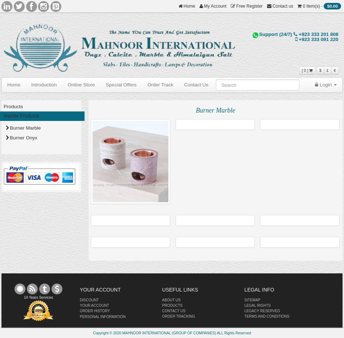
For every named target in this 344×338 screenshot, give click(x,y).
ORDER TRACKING (178, 316)
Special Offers (121, 84)
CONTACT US (173, 311)
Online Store (81, 84)
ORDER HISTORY (95, 311)
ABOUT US (171, 300)
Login (326, 84)
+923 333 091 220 (317, 39)
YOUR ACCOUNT (94, 306)
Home (187, 6)
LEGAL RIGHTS (258, 306)
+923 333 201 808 (316, 34)
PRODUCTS (172, 306)
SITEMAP (253, 300)
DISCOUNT (89, 300)
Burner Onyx (21, 138)
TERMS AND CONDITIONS (267, 316)
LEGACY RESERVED (262, 311)
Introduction (44, 84)
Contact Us (196, 84)
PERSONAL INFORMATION (103, 317)
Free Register (247, 6)
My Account (213, 6)
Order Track (160, 84)
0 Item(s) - (319, 6)
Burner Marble (23, 128)
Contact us (280, 6)
